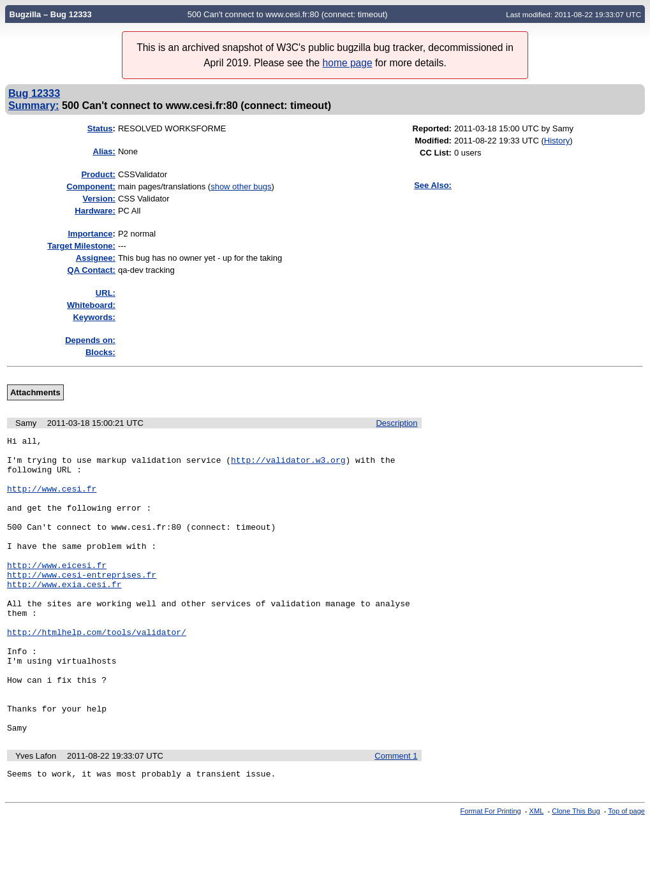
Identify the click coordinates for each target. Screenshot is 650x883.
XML (536, 872)
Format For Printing (491, 872)
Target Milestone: (81, 246)
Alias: (104, 151)
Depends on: (90, 340)
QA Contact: (91, 270)
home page (348, 62)
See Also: (433, 185)
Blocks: (100, 352)
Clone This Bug (576, 872)
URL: (105, 293)
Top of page (626, 872)
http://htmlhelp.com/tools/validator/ (96, 672)
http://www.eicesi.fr (57, 591)
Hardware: (95, 210)
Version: (99, 198)
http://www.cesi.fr (51, 500)
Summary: (33, 105)
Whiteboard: (91, 305)
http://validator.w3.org (288, 465)
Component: (90, 186)
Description (396, 423)
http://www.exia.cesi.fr (64, 614)
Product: (98, 174)
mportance (90, 233)
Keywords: (94, 317)
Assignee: (95, 258)
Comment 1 (395, 815)
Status (100, 128)
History (557, 140)
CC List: (436, 152)
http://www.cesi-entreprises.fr (81, 603)
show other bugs (241, 186)
